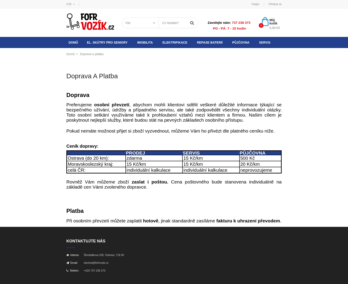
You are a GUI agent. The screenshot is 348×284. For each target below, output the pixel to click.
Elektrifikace (174, 42)
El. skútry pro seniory (107, 42)
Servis (264, 42)
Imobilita (145, 42)
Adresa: (72, 255)
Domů (73, 42)
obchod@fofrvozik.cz (96, 262)
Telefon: (72, 270)
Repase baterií (209, 42)
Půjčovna (240, 42)
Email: (72, 262)
